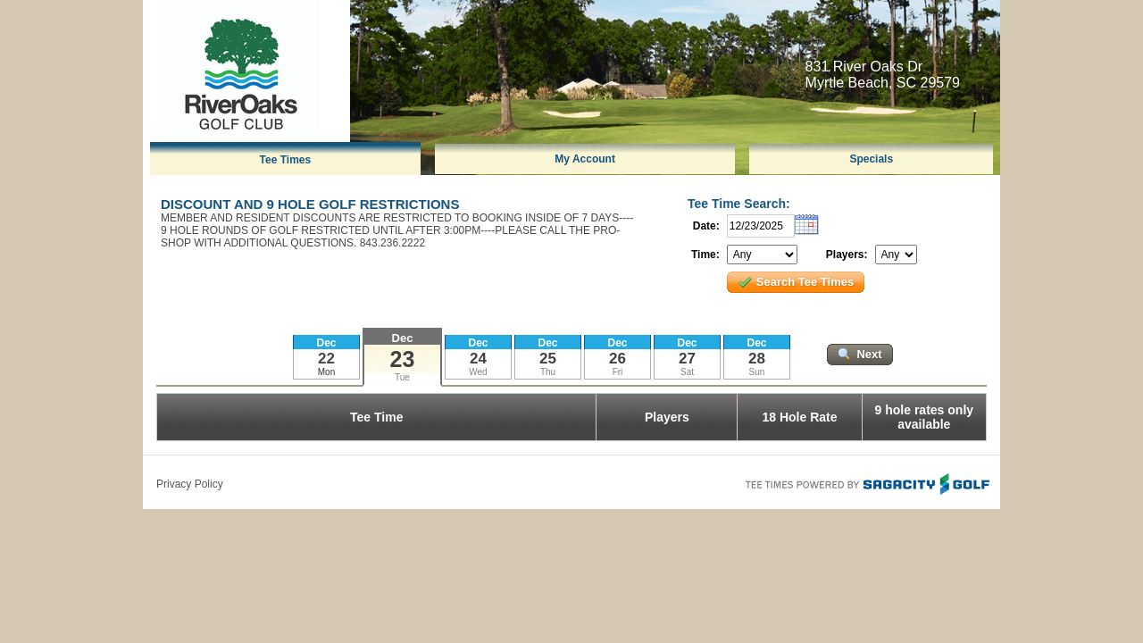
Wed (478, 372)
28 (756, 358)
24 (478, 358)
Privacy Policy (189, 484)
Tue (402, 377)
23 (402, 359)
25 (547, 358)
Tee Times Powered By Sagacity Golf (866, 482)
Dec (402, 338)
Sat (687, 372)
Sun (757, 372)
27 (687, 358)
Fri (618, 372)
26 (617, 358)
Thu (547, 372)
